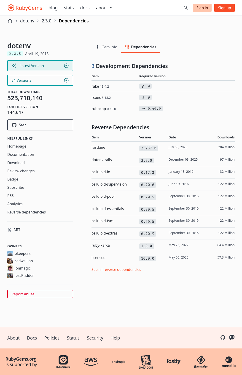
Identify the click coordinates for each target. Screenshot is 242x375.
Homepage (16, 146)
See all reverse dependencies (116, 269)
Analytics (15, 203)
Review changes (21, 170)
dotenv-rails (101, 159)
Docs (85, 8)
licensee (98, 257)
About (13, 338)
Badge (12, 179)
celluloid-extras (104, 233)
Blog (53, 8)
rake (100, 86)
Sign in (202, 7)
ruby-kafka (100, 245)
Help (115, 338)
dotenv (27, 21)
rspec (101, 97)
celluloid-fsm (102, 220)
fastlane (98, 147)
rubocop (103, 108)
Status (73, 338)
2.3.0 (46, 21)
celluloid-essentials (107, 208)
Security (95, 338)
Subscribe (15, 187)
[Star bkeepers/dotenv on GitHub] (40, 125)
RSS (10, 195)
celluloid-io (100, 171)
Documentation (20, 154)
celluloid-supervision (109, 184)
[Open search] (186, 8)
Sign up (224, 7)
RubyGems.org (21, 359)
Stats (69, 8)
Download (16, 162)
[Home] (10, 20)
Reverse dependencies (26, 212)
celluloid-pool (103, 196)
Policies (52, 338)
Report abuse (22, 294)
